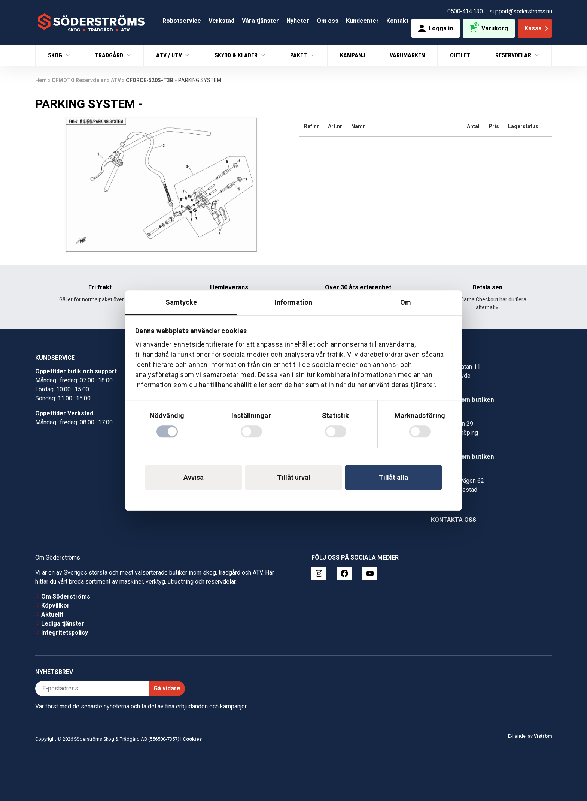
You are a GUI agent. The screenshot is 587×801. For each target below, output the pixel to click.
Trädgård (110, 55)
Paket (299, 55)
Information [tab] (293, 302)
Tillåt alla (393, 477)
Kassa (537, 28)
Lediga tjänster (62, 623)
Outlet (460, 55)
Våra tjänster (260, 20)
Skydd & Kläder (237, 55)
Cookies (192, 739)
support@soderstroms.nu (520, 11)
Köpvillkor (55, 605)
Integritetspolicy (64, 632)
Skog (56, 55)
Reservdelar (514, 55)
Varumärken (407, 55)
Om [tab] (405, 302)
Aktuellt (52, 614)
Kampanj (352, 55)
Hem (41, 80)
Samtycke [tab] (181, 302)
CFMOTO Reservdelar (79, 80)
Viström (543, 736)
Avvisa (193, 477)
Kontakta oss (453, 519)
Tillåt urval (293, 477)
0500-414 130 (465, 11)
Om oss (327, 20)
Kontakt (397, 20)
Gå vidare (166, 688)
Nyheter (297, 20)
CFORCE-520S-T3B (149, 80)
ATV (116, 80)
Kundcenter (362, 20)
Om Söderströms (65, 596)
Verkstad (221, 20)
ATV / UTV (169, 55)
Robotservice (181, 20)
